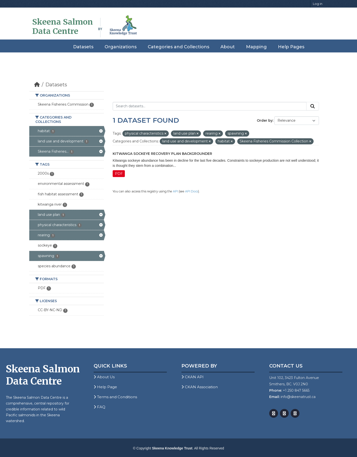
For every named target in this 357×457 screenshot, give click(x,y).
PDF (119, 173)
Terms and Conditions (115, 397)
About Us (104, 377)
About (227, 47)
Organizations (121, 47)
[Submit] (312, 106)
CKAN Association (199, 387)
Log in (317, 4)
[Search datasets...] (210, 106)
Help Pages (291, 47)
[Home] (37, 85)
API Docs (191, 191)
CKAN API (192, 377)
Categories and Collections (178, 47)
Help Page (105, 387)
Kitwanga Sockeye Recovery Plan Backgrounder (162, 153)
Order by (265, 120)
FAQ (99, 407)
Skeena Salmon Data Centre (62, 26)
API (175, 191)
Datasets (83, 47)
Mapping (256, 47)
